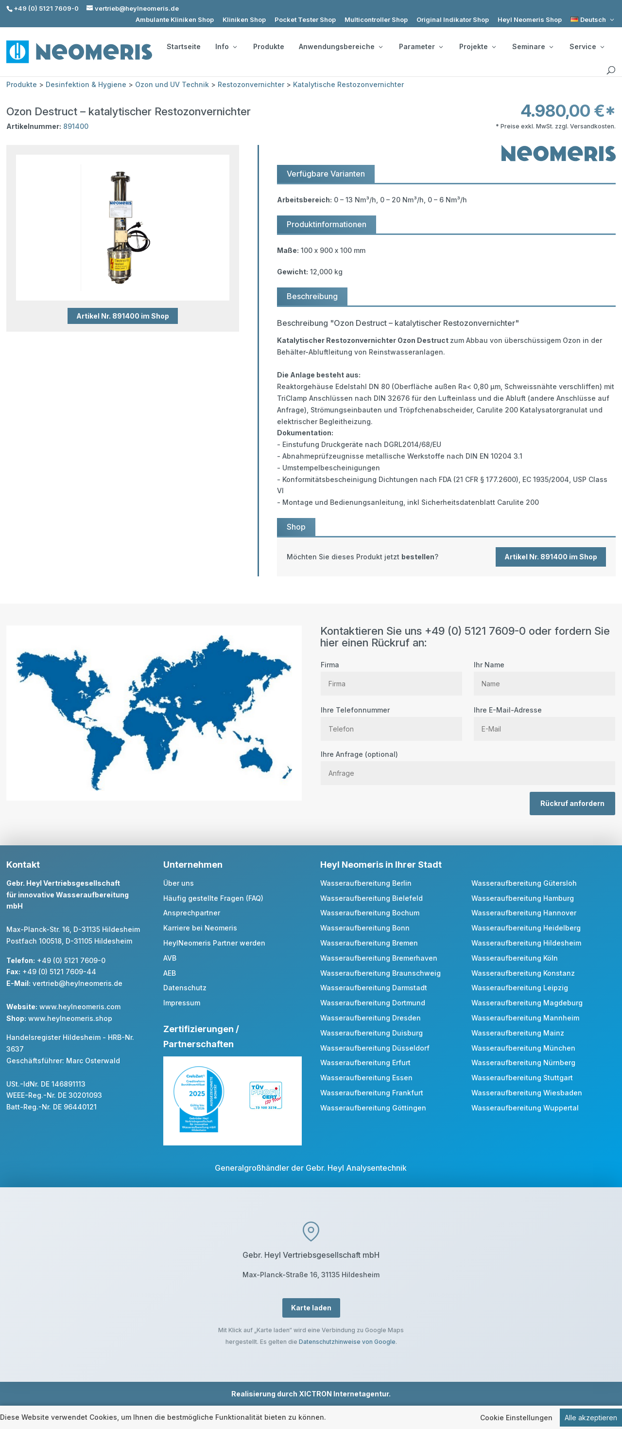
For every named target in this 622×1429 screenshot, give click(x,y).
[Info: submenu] (235, 47)
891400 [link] (75, 126)
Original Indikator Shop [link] (452, 20)
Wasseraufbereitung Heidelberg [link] (526, 928)
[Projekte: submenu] (494, 47)
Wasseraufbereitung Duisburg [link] (371, 1033)
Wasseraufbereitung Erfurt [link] (365, 1062)
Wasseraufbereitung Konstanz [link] (523, 973)
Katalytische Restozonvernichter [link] (348, 84)
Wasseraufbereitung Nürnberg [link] (523, 1062)
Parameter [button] (421, 46)
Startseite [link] (184, 46)
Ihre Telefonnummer (391, 719)
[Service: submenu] (602, 47)
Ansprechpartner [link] (191, 913)
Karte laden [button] (311, 1308)
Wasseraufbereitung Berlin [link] (366, 883)
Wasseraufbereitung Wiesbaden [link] (526, 1093)
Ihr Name (544, 674)
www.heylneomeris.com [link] (80, 1006)
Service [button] (587, 46)
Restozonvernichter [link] (251, 84)
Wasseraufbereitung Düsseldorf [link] (375, 1048)
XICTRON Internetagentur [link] (344, 1394)
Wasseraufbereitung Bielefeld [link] (371, 898)
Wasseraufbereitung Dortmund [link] (372, 1003)
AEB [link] (169, 973)
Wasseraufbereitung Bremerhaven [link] (378, 958)
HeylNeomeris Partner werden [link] (214, 943)
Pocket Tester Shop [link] (305, 20)
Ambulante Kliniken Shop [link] (175, 20)
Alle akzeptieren (591, 1417)
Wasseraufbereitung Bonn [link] (365, 928)
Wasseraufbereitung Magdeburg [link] (527, 1003)
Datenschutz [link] (185, 987)
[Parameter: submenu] (441, 47)
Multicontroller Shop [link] (376, 20)
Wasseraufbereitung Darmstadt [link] (373, 987)
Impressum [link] (181, 1003)
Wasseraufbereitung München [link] (523, 1048)
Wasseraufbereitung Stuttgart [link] (522, 1077)
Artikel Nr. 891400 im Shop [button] (122, 316)
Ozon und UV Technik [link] (172, 84)
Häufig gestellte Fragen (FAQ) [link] (213, 898)
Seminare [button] (532, 46)
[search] (611, 70)
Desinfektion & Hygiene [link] (86, 84)
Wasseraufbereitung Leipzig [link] (519, 987)
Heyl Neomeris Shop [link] (530, 20)
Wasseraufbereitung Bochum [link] (369, 913)
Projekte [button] (477, 46)
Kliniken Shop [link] (244, 20)
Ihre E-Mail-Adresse (544, 719)
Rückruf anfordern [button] (572, 803)
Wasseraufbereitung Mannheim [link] (525, 1018)
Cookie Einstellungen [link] (516, 1417)
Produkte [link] (268, 46)
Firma (391, 674)
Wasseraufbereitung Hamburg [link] (522, 898)
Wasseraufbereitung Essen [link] (366, 1077)
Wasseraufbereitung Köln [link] (514, 958)
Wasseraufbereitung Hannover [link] (523, 913)
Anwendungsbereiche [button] (340, 46)
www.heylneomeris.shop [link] (70, 1018)
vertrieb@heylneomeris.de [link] (77, 983)
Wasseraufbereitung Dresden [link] (370, 1018)
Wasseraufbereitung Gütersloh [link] (524, 883)
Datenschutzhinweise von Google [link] (347, 1341)
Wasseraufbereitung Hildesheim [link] (526, 943)
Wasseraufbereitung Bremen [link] (369, 943)
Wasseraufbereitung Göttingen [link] (373, 1108)
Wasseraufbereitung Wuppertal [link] (525, 1108)
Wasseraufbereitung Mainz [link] (517, 1033)
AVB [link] (169, 958)
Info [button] (226, 46)
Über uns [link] (178, 883)
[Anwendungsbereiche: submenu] (380, 47)
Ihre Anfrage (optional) (468, 763)
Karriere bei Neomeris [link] (200, 928)
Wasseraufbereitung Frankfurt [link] (371, 1093)
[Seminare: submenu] (551, 47)
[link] (593, 20)
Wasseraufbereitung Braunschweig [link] (380, 973)
